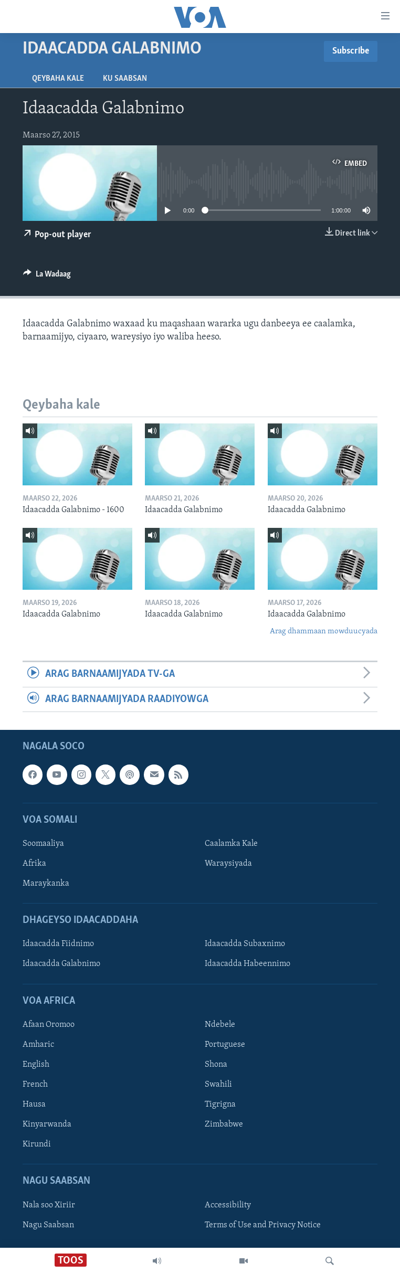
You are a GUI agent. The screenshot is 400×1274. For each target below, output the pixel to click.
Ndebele (220, 1025)
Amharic (38, 1045)
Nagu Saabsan (48, 1225)
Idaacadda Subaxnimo (245, 944)
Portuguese (225, 1045)
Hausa (34, 1104)
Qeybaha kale (58, 79)
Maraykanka (46, 883)
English (36, 1064)
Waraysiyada (228, 863)
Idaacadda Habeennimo (247, 964)
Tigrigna (220, 1104)
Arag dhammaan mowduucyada (323, 631)
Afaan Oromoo (49, 1025)
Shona (216, 1064)
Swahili (218, 1084)
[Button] (47, 276)
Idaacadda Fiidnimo (58, 944)
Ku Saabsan (125, 79)
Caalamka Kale (231, 844)
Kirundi (37, 1144)
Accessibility (228, 1205)
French (35, 1084)
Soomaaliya (43, 844)
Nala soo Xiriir (49, 1205)
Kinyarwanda (47, 1124)
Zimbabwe (224, 1124)
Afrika (34, 863)
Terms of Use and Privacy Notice (263, 1225)
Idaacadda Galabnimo (61, 964)
